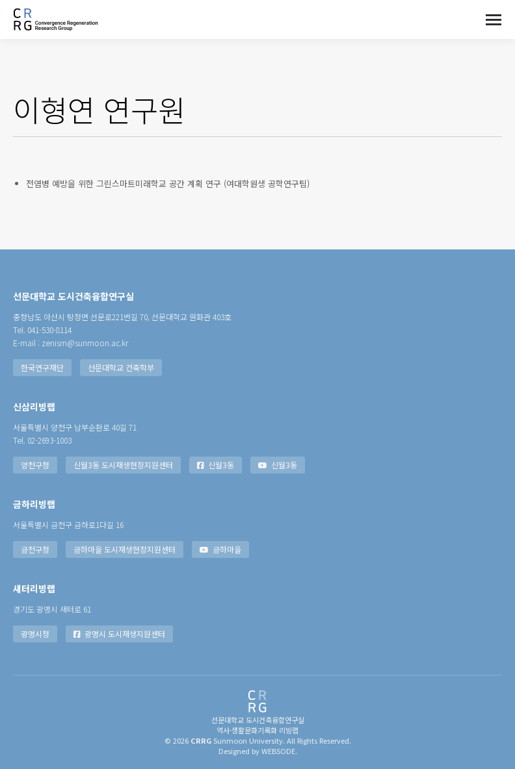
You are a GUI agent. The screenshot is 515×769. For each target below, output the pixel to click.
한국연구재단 (42, 367)
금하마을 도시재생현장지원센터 (124, 549)
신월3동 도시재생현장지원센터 (123, 464)
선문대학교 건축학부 (121, 367)
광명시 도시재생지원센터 (119, 633)
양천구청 (35, 464)
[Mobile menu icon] (493, 20)
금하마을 (220, 549)
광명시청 (35, 633)
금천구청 (35, 549)
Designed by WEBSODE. (257, 751)
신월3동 (215, 464)
